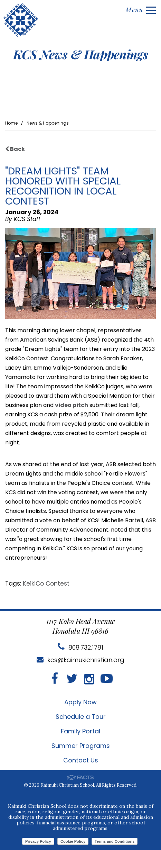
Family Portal (80, 731)
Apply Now (80, 702)
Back (15, 149)
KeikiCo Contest (46, 583)
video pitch (71, 405)
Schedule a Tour (81, 716)
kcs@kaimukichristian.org (80, 659)
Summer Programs (80, 745)
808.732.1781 (80, 647)
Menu (141, 10)
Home (11, 123)
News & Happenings (48, 123)
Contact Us (80, 760)
